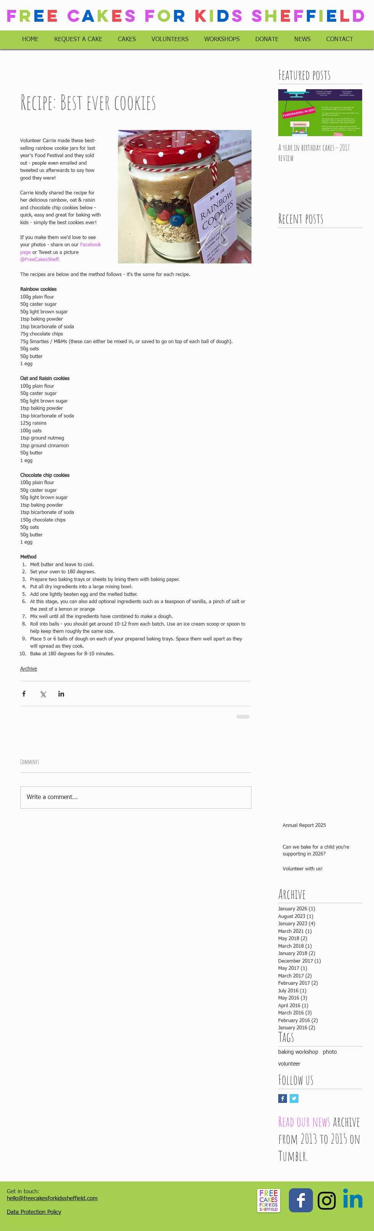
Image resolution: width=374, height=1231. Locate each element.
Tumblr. (293, 1155)
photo (330, 1052)
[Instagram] (327, 1200)
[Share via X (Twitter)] (42, 693)
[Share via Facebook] (23, 693)
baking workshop (298, 1052)
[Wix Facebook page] (301, 1200)
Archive (28, 669)
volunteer (289, 1064)
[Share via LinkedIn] (61, 693)
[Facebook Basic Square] (282, 1098)
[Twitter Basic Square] (294, 1098)
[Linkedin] (353, 1200)
